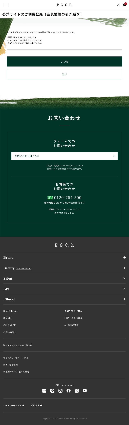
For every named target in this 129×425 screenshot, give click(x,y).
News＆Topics (10, 311)
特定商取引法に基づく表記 (16, 372)
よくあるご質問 (71, 325)
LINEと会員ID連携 (73, 318)
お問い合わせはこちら (27, 156)
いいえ (64, 61)
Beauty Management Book (17, 345)
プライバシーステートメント (16, 358)
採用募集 (35, 405)
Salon (7, 278)
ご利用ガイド (9, 325)
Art (6, 289)
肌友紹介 (7, 318)
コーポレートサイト (12, 405)
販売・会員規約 (10, 365)
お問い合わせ (9, 332)
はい (64, 74)
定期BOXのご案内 (73, 311)
